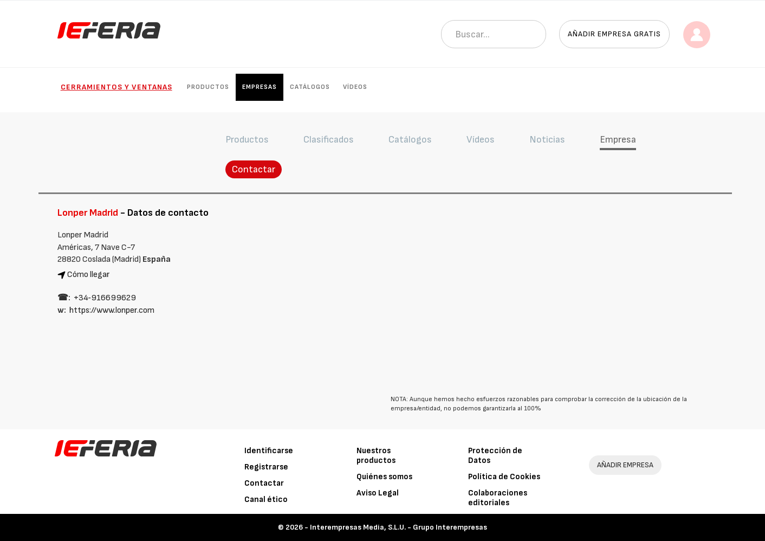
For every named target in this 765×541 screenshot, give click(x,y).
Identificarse (268, 451)
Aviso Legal (377, 493)
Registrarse (266, 467)
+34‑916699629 (105, 298)
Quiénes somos (384, 477)
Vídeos (355, 87)
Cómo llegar (88, 274)
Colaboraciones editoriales (497, 498)
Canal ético (266, 499)
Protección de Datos (495, 456)
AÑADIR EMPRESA (625, 464)
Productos (208, 87)
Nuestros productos (376, 456)
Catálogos (310, 87)
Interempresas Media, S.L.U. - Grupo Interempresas (398, 527)
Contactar (253, 169)
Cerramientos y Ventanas (116, 87)
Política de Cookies (504, 477)
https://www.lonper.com (111, 310)
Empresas (259, 87)
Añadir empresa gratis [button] (614, 33)
